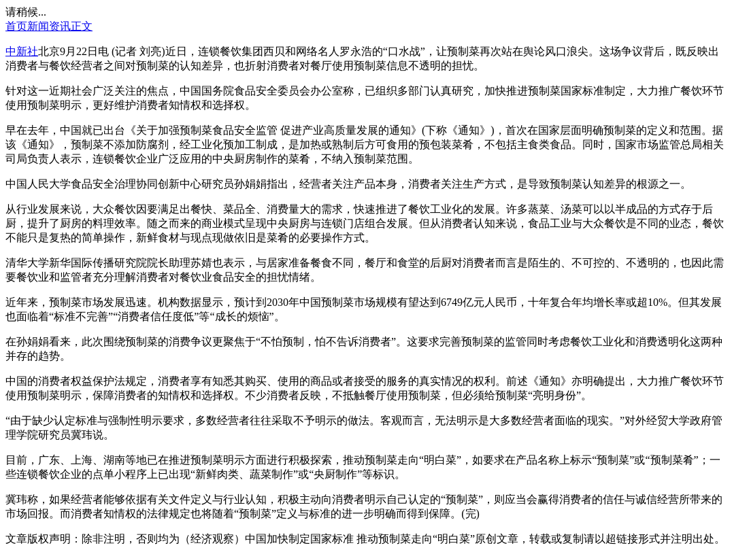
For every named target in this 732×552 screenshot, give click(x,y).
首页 (16, 26)
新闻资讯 (49, 26)
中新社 (21, 51)
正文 (82, 26)
